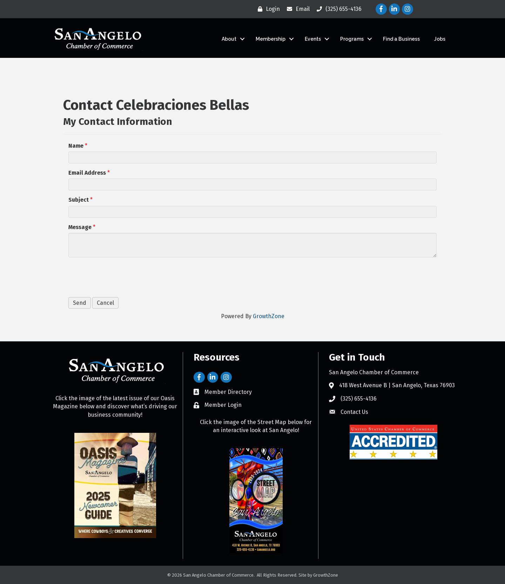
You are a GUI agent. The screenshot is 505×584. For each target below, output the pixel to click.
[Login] (267, 9)
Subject (78, 199)
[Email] (296, 9)
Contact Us (354, 412)
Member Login (223, 405)
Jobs (439, 39)
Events (313, 39)
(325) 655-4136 (359, 398)
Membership (270, 39)
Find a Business (401, 39)
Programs (352, 39)
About (229, 39)
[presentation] (121, 276)
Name (75, 145)
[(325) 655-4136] (337, 9)
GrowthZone (268, 316)
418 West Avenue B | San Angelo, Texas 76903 (397, 385)
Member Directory (228, 392)
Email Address (87, 172)
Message (80, 227)
